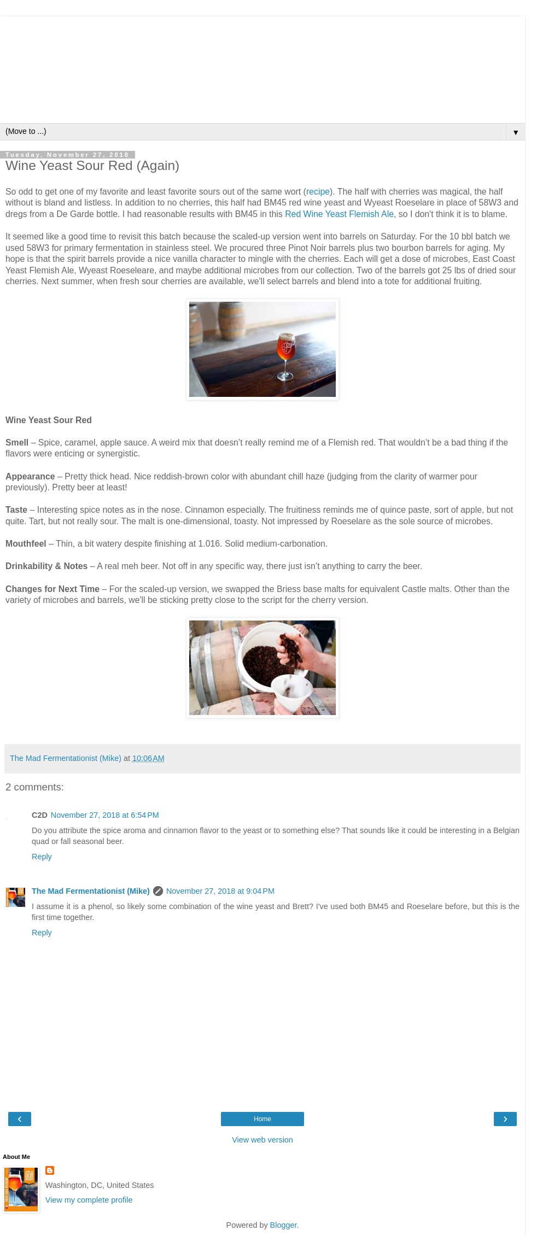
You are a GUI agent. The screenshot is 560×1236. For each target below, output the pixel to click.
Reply (42, 856)
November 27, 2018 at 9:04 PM (220, 891)
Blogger (283, 1225)
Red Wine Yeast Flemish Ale (339, 214)
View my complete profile (89, 1200)
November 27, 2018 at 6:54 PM (105, 815)
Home (262, 1119)
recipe (318, 191)
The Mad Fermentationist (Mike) (91, 891)
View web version (262, 1139)
